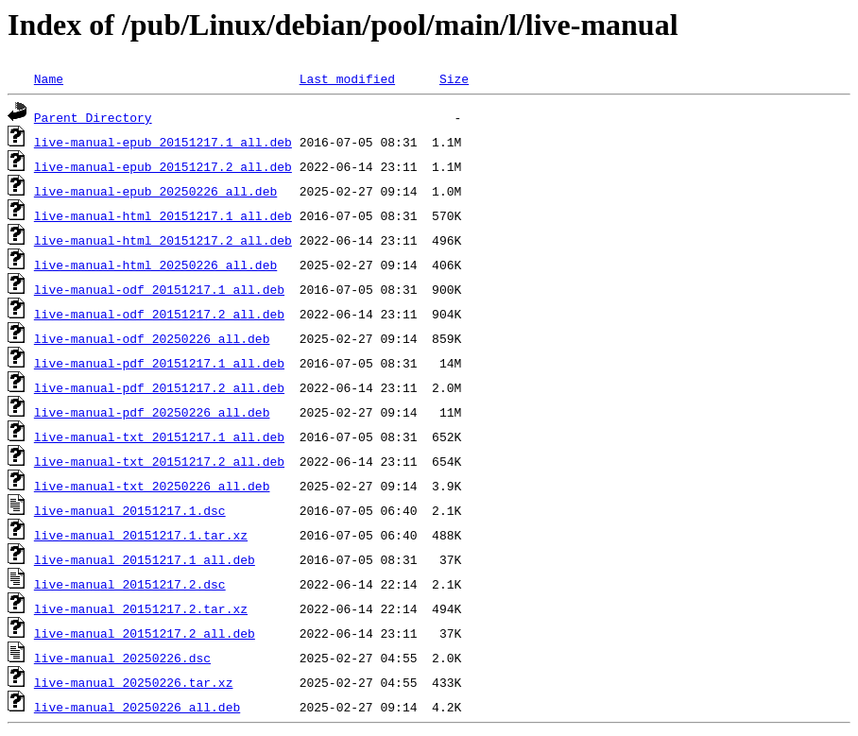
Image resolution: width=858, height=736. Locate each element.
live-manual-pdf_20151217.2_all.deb (159, 387)
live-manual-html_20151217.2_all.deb (163, 239)
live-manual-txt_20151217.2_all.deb (159, 461)
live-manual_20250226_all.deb (137, 706)
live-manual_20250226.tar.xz (133, 682)
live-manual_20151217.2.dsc (130, 583)
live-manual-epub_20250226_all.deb (155, 190)
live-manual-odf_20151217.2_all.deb (159, 313)
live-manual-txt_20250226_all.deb (152, 485)
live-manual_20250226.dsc (122, 657)
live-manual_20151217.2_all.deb (144, 633)
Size (454, 78)
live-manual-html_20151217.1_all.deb (163, 215)
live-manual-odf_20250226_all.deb (152, 338)
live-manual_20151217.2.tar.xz (141, 608)
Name (48, 78)
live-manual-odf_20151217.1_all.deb (159, 289)
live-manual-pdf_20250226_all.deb (152, 411)
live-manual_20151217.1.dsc (130, 510)
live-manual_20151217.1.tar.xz (141, 534)
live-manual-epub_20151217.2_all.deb (163, 166)
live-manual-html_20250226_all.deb (155, 264)
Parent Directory (93, 117)
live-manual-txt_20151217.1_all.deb (159, 436)
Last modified (347, 78)
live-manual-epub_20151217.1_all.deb (163, 141)
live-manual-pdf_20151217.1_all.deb (159, 362)
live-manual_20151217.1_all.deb (144, 559)
